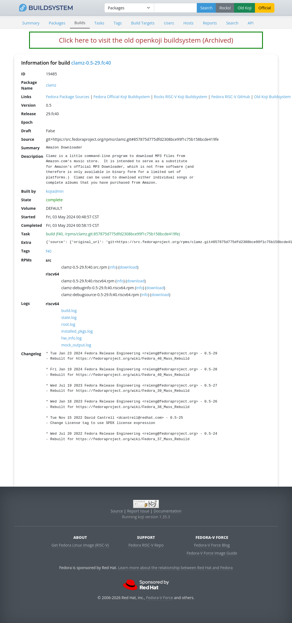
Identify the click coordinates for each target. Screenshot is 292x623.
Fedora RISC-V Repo (146, 545)
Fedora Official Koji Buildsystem (121, 96)
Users (169, 23)
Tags (118, 23)
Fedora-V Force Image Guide (212, 553)
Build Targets (143, 23)
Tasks (99, 23)
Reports (210, 23)
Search (232, 23)
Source (117, 511)
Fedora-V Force (159, 597)
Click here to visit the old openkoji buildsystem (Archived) (146, 40)
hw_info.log (71, 337)
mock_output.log (76, 344)
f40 (49, 250)
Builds (79, 22)
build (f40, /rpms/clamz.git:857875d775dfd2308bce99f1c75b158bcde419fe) (113, 233)
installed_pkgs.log (77, 330)
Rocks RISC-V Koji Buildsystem (180, 96)
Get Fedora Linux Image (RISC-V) (80, 545)
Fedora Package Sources (67, 96)
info (112, 266)
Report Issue (138, 511)
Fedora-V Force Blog (212, 545)
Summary (31, 23)
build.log (69, 310)
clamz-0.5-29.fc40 (91, 62)
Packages (57, 23)
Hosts (188, 23)
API (250, 23)
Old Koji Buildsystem (272, 96)
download (128, 266)
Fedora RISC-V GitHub (230, 96)
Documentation (167, 511)
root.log (68, 324)
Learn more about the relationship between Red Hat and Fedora (175, 567)
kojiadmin (55, 191)
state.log (69, 317)
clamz (51, 85)
